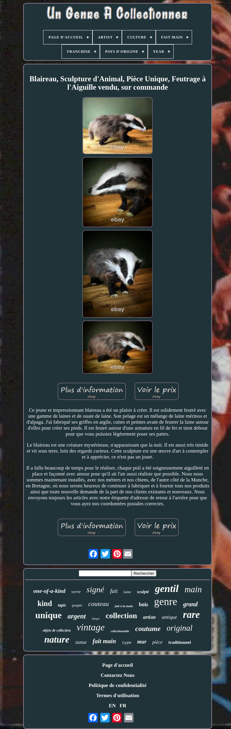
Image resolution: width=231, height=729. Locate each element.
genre (165, 601)
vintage (91, 627)
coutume (148, 628)
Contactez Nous (118, 675)
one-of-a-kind (49, 591)
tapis (62, 605)
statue (81, 642)
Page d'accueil (117, 665)
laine (127, 592)
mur (142, 642)
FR (123, 705)
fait (113, 591)
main (193, 589)
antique (169, 617)
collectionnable (120, 631)
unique (48, 615)
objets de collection (57, 630)
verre (76, 591)
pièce (158, 642)
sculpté (143, 592)
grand (190, 604)
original (179, 628)
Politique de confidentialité (118, 685)
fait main (104, 641)
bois (143, 604)
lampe (96, 618)
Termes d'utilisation (117, 695)
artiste (149, 617)
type (126, 643)
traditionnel (179, 642)
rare (191, 614)
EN (112, 705)
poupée (77, 605)
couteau (98, 603)
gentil (166, 588)
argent (76, 616)
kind (44, 603)
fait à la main (124, 606)
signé (95, 589)
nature (56, 639)
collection (121, 615)
